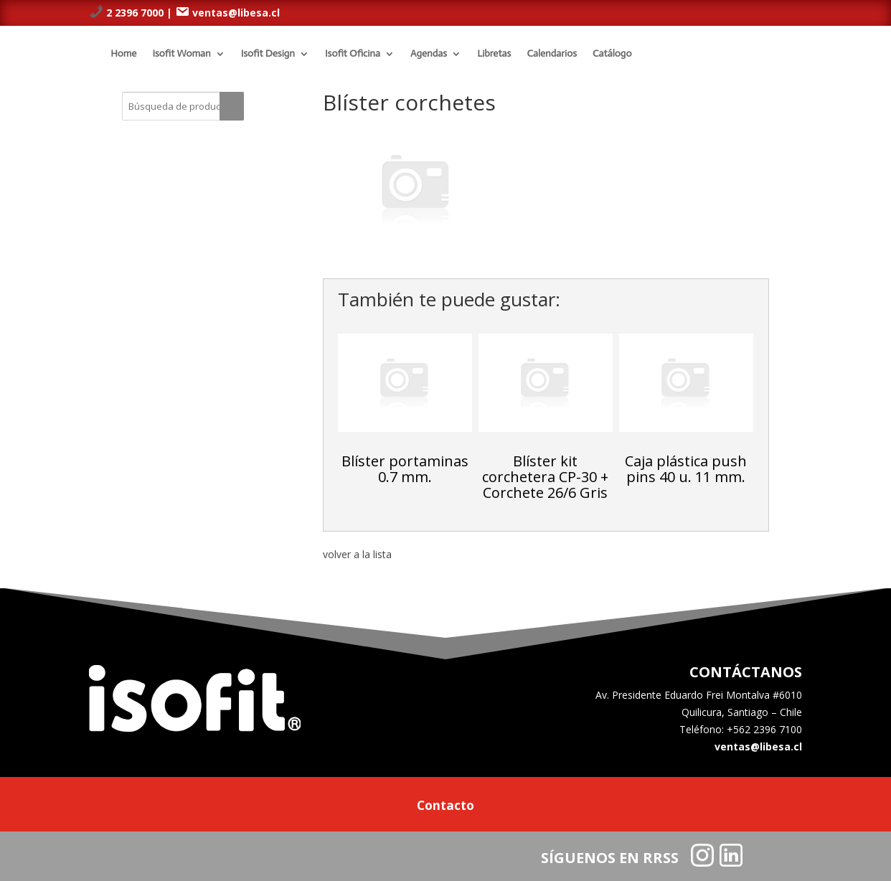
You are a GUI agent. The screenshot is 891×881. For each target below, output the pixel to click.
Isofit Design (268, 53)
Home (123, 53)
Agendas (428, 53)
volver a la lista (357, 554)
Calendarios (552, 53)
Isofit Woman (181, 53)
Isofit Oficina (352, 53)
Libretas (494, 53)
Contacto (445, 807)
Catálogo (612, 53)
